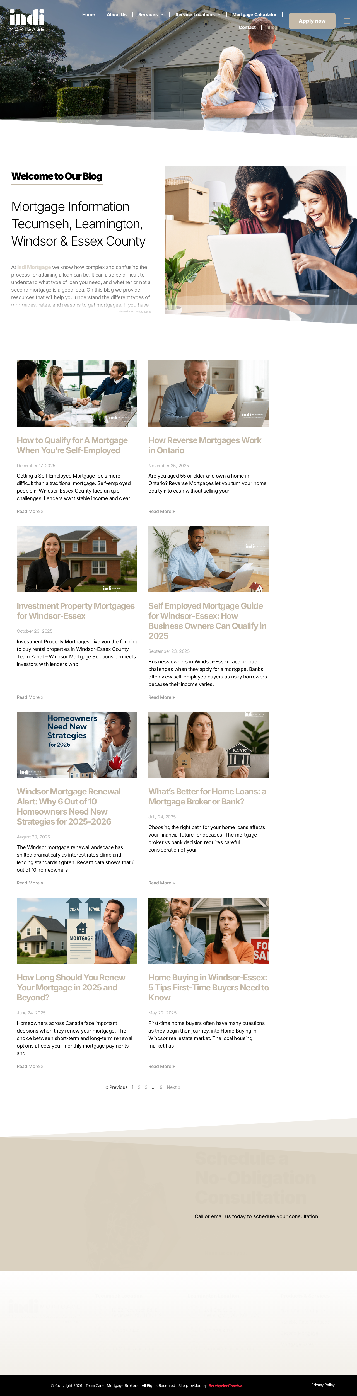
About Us (117, 14)
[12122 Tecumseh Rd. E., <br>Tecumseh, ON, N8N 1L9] (101, 1311)
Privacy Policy (323, 1384)
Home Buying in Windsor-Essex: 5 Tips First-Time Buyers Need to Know (208, 987)
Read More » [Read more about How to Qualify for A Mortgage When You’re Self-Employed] (30, 511)
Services (151, 14)
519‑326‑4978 (218, 1331)
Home (88, 14)
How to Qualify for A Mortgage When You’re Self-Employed (72, 445)
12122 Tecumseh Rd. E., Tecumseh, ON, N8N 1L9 (136, 1312)
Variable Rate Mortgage (305, 1322)
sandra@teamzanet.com (229, 1348)
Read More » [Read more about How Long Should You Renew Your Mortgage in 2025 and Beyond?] (30, 1066)
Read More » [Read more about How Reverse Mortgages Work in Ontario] (161, 511)
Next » (173, 1087)
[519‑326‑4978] (194, 1330)
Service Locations (198, 14)
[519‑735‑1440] (101, 1330)
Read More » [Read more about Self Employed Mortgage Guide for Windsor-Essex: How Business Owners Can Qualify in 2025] (161, 697)
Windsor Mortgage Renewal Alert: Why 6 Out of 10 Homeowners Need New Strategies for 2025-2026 (68, 806)
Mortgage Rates (297, 1344)
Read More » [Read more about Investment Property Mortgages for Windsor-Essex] (30, 697)
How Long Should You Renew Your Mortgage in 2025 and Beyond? (71, 987)
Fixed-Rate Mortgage (303, 1310)
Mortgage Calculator (254, 14)
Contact (247, 27)
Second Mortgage (299, 1333)
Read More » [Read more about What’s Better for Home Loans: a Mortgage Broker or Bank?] (161, 883)
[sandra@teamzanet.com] (194, 1347)
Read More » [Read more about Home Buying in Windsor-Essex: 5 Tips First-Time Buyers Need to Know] (161, 1066)
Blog (272, 27)
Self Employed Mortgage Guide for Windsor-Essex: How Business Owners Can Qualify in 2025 (207, 621)
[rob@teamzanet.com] (101, 1347)
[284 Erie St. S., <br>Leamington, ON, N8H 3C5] (194, 1311)
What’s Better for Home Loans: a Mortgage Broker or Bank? (207, 796)
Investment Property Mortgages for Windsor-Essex (76, 611)
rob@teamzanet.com (132, 1348)
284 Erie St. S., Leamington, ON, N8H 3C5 (231, 1312)
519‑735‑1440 (125, 1331)
